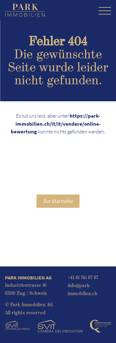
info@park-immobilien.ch (82, 289)
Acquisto (76, 305)
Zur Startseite (58, 201)
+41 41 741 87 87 (83, 277)
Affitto (92, 305)
